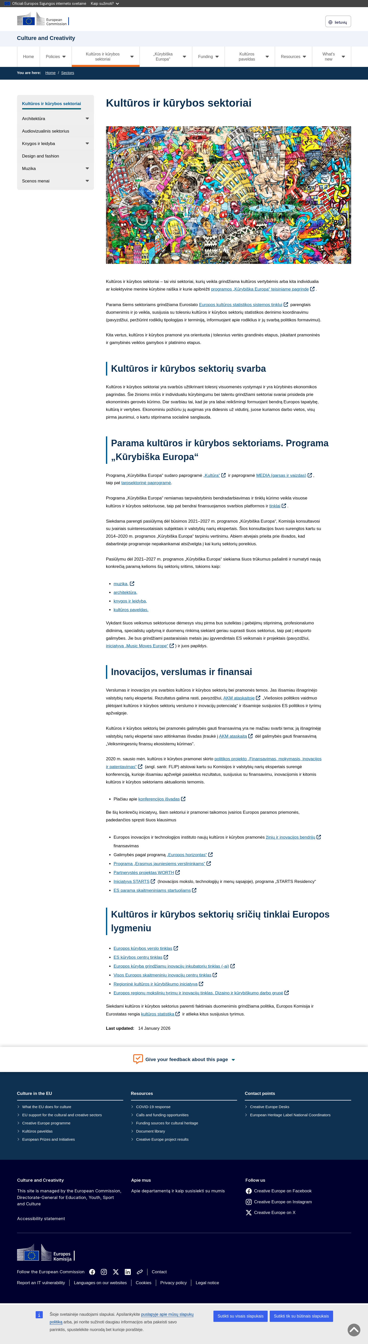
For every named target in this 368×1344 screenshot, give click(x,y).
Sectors (67, 72)
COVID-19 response (153, 1107)
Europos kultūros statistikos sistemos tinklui (240, 304)
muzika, (121, 583)
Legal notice (207, 1282)
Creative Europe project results (162, 1139)
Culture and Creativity (40, 1180)
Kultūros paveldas (37, 1131)
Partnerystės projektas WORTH (144, 872)
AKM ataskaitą (233, 736)
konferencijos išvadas (159, 799)
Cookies (143, 1282)
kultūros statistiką (157, 1014)
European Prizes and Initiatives (48, 1139)
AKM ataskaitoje (239, 698)
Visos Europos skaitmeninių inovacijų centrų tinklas (162, 975)
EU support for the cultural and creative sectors (62, 1115)
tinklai (274, 506)
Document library (150, 1131)
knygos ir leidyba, (130, 601)
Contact (159, 1271)
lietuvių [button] (338, 22)
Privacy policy (173, 1282)
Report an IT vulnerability (41, 1282)
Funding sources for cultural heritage (167, 1123)
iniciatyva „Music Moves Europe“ (137, 646)
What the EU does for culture (46, 1107)
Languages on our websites (100, 1282)
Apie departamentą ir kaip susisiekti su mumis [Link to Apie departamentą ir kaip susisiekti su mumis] (178, 1190)
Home (28, 56)
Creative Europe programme (46, 1123)
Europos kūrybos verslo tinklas (143, 948)
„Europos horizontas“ (187, 854)
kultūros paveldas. (131, 609)
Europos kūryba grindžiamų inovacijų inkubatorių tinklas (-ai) (171, 966)
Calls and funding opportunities (162, 1115)
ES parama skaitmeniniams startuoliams (152, 890)
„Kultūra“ (211, 475)
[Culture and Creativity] (46, 19)
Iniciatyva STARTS (131, 881)
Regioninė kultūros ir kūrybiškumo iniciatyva (156, 984)
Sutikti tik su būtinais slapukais (301, 1316)
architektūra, (126, 592)
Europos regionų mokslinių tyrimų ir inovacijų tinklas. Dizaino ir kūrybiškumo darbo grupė (198, 993)
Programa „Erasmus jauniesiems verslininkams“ (159, 863)
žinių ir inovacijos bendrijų (290, 837)
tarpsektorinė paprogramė (146, 482)
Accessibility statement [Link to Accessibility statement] (41, 1218)
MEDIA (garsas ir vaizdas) (281, 475)
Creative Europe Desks (269, 1107)
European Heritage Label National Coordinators (290, 1115)
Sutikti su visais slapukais (240, 1316)
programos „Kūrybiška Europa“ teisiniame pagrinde (260, 289)
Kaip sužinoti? (105, 3)
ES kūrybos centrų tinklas (138, 957)
